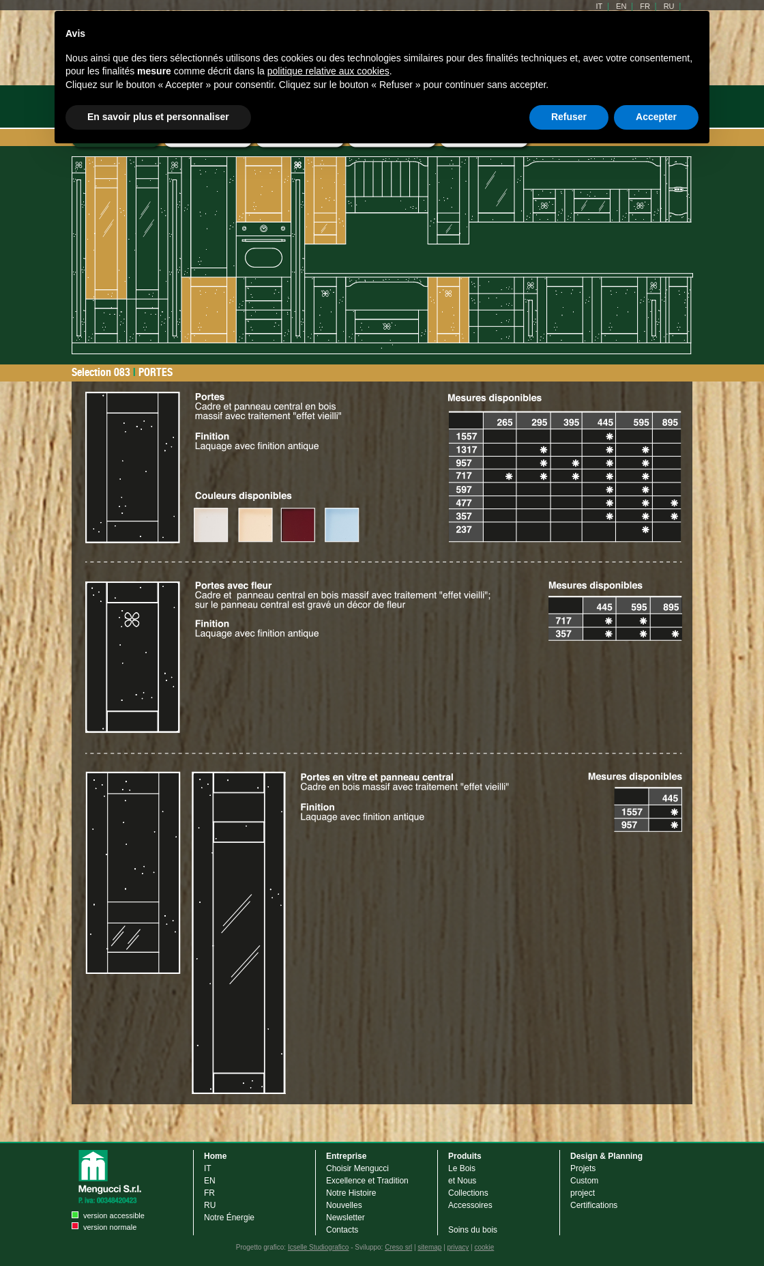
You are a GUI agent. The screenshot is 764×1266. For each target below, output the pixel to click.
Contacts (342, 1230)
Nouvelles (344, 1205)
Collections (468, 1193)
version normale (109, 1227)
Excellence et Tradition (367, 1180)
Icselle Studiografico (318, 1247)
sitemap (429, 1247)
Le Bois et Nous (462, 1174)
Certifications (593, 1205)
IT (207, 1168)
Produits (465, 1156)
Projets (583, 1168)
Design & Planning (606, 1156)
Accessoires (470, 1205)
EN (210, 1180)
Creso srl (398, 1247)
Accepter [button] (656, 116)
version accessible (114, 1215)
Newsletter (345, 1217)
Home (215, 1156)
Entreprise (346, 1156)
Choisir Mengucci (357, 1168)
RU (210, 1205)
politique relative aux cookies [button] (328, 71)
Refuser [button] (569, 116)
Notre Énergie (229, 1217)
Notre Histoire (351, 1193)
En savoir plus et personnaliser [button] (158, 116)
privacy (458, 1247)
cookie (484, 1247)
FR (209, 1193)
